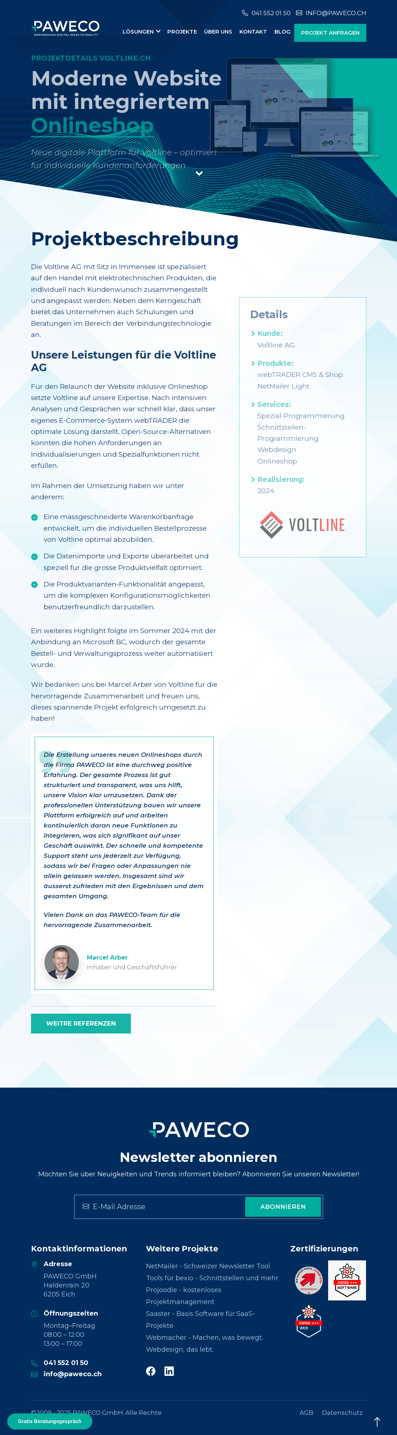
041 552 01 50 (266, 13)
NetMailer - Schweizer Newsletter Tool (208, 1266)
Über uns (218, 31)
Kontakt (253, 31)
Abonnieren (283, 1206)
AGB (306, 1412)
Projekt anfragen (330, 32)
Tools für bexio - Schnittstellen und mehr (212, 1278)
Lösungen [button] (139, 31)
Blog (282, 31)
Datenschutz (342, 1412)
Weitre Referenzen (81, 1023)
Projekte (182, 31)
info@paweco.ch (331, 13)
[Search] (147, 1206)
